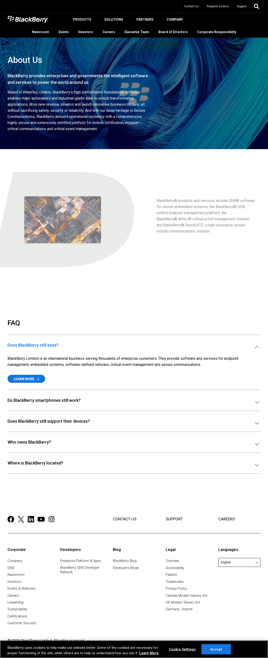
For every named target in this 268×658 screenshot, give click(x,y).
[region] (134, 649)
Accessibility (175, 568)
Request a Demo (218, 6)
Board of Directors (175, 31)
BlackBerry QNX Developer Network (79, 570)
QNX (11, 568)
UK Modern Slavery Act (183, 602)
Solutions (113, 20)
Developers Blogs (126, 568)
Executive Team (139, 31)
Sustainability (17, 609)
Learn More (26, 379)
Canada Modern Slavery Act (186, 596)
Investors (88, 31)
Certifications (17, 616)
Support (242, 6)
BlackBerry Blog (125, 561)
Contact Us (191, 6)
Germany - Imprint (179, 609)
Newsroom (43, 31)
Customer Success (22, 623)
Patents (171, 575)
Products (81, 20)
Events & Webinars (22, 589)
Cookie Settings (182, 649)
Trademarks (175, 582)
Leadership (16, 602)
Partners (144, 20)
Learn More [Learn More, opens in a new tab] (148, 653)
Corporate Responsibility (219, 31)
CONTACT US (124, 519)
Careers (111, 31)
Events (66, 31)
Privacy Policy (176, 589)
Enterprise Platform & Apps (80, 561)
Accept (216, 649)
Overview (172, 561)
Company (174, 20)
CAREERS (226, 519)
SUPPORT (174, 519)
